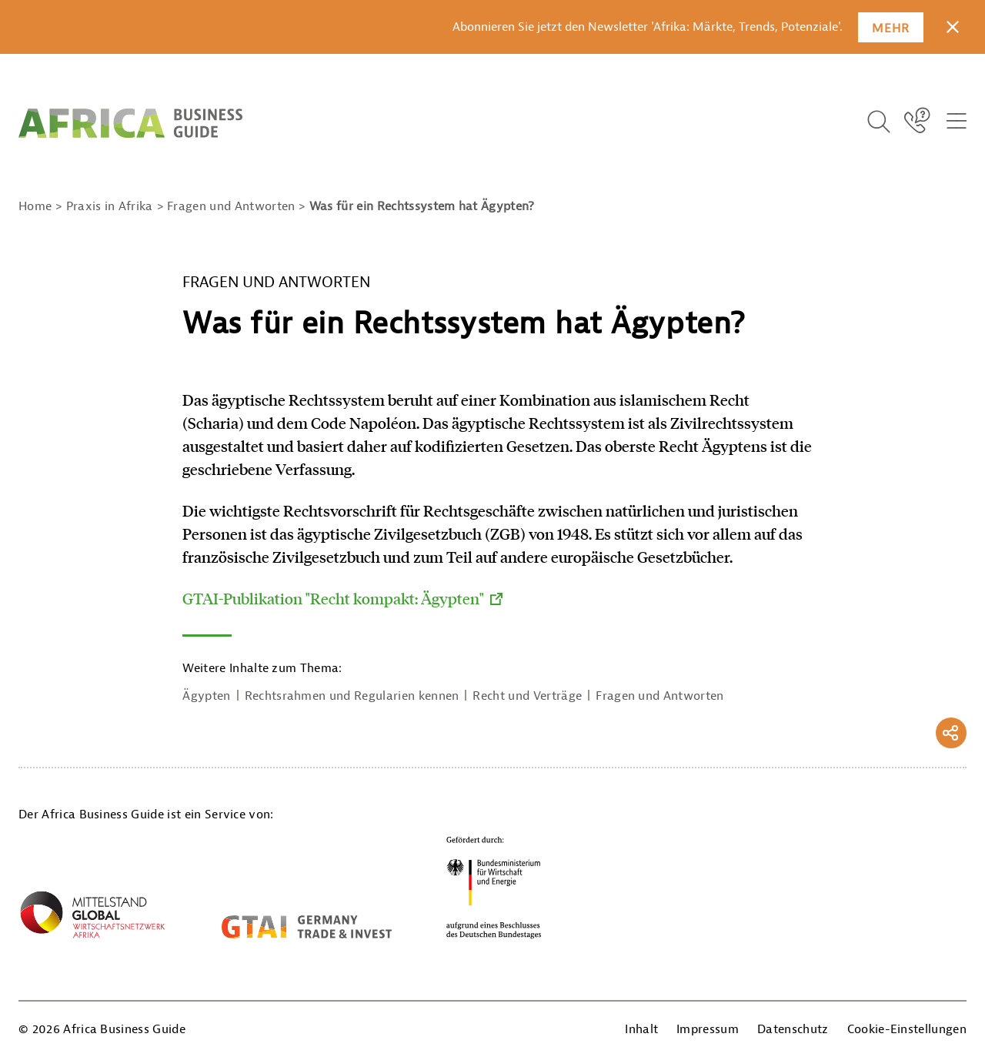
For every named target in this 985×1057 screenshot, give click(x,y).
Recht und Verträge (527, 696)
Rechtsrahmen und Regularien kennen (352, 696)
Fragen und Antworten (659, 696)
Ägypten (206, 696)
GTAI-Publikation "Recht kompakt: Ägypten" (333, 598)
